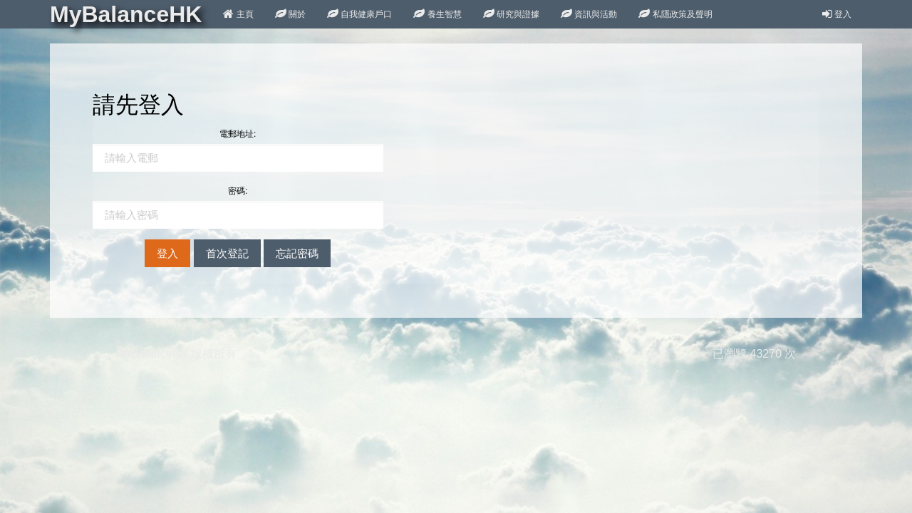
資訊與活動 (589, 14)
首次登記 (227, 253)
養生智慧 (437, 14)
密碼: (237, 191)
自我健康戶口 (359, 14)
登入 (836, 14)
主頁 (238, 14)
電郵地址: (237, 134)
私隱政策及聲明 (675, 14)
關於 (290, 14)
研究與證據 (511, 14)
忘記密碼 (297, 253)
